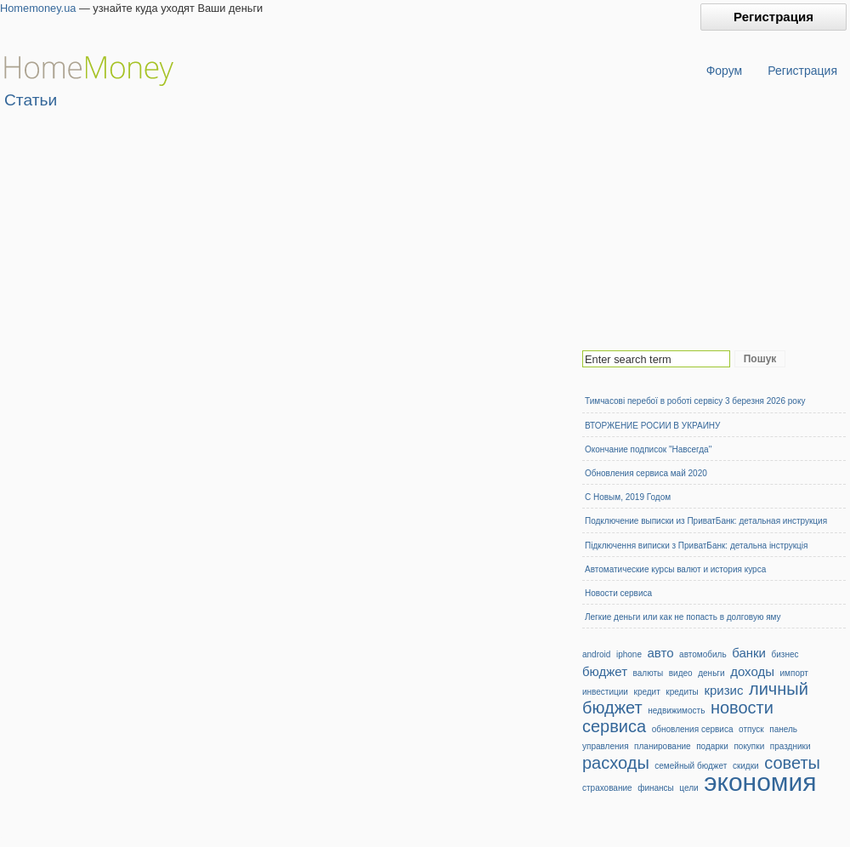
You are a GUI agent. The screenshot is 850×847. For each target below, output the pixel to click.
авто (661, 652)
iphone (629, 654)
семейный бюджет (690, 765)
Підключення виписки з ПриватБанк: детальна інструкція (696, 545)
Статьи (30, 100)
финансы (656, 788)
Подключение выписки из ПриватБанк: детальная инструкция (706, 521)
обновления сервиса (693, 729)
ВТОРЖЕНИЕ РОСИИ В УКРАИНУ (652, 425)
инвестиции (605, 691)
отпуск (751, 729)
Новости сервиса (618, 593)
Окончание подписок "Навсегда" (648, 449)
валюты (648, 673)
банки (749, 652)
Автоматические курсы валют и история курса (675, 569)
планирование (662, 746)
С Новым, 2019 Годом (628, 497)
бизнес (785, 654)
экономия (760, 782)
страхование (607, 788)
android (596, 654)
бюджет (604, 671)
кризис (723, 690)
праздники (790, 746)
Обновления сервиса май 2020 (646, 473)
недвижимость (676, 710)
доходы (752, 671)
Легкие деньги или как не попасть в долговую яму (683, 617)
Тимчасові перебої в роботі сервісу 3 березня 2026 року (695, 401)
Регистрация (773, 16)
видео (681, 673)
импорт (794, 673)
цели (688, 788)
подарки (712, 746)
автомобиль (702, 654)
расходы (615, 762)
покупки (749, 746)
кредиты (682, 691)
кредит (647, 691)
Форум (724, 70)
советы (792, 762)
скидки (746, 765)
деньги (711, 673)
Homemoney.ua (38, 8)
